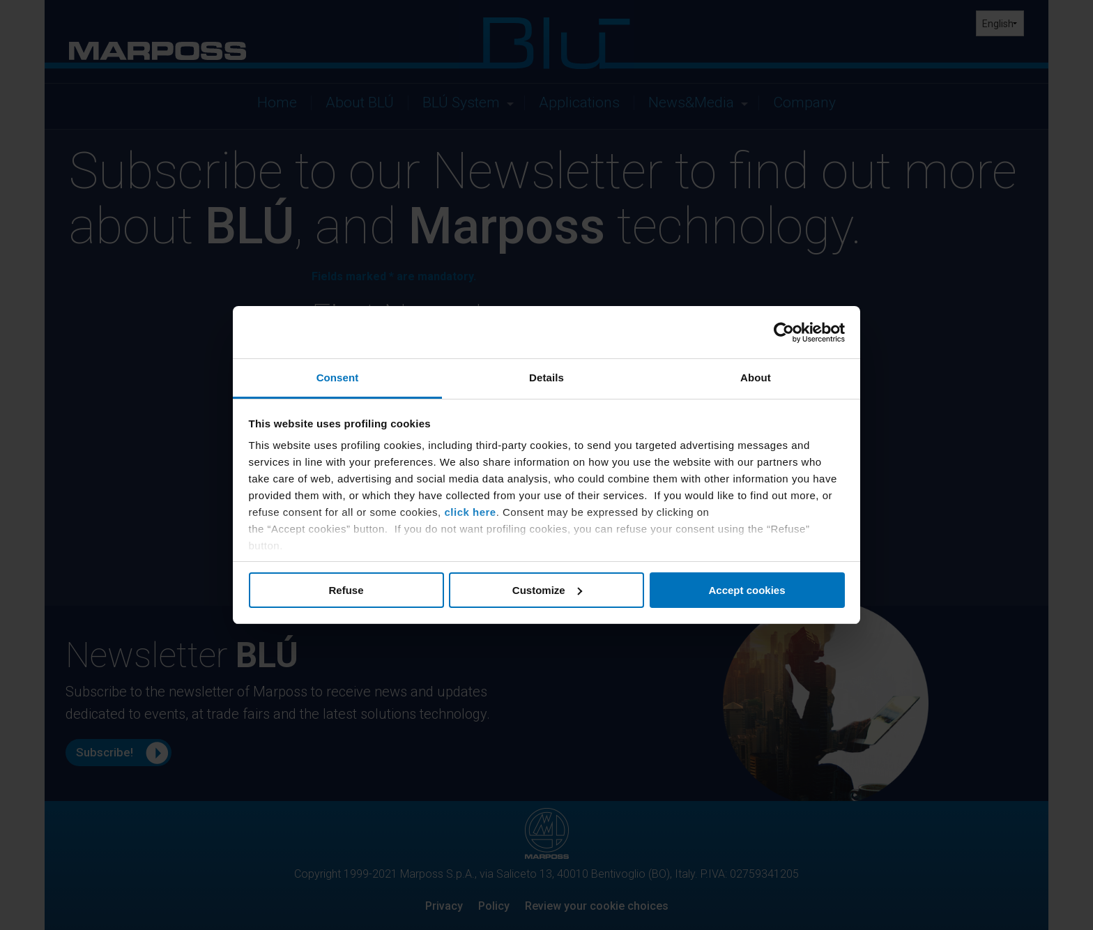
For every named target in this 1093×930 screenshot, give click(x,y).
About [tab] (755, 377)
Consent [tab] (337, 377)
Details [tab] (546, 377)
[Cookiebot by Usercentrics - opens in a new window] (784, 332)
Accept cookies (746, 590)
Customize (547, 590)
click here (470, 512)
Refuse (345, 590)
